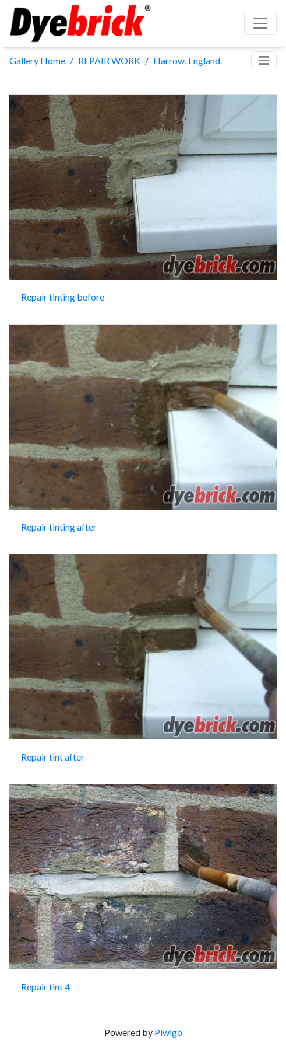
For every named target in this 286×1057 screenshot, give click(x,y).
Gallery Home (37, 60)
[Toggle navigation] (264, 60)
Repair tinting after (59, 526)
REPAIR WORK (109, 60)
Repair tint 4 (45, 986)
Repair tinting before (62, 296)
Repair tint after (52, 756)
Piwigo (168, 1032)
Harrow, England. (187, 60)
